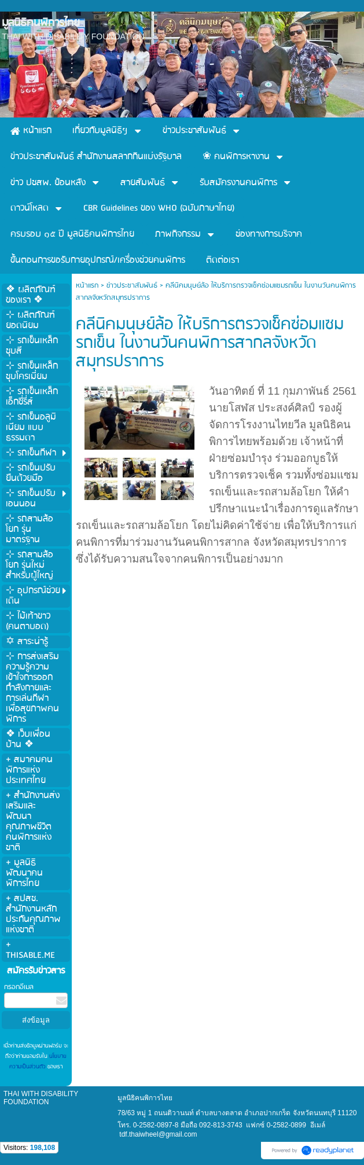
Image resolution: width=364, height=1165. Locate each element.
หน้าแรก (87, 286)
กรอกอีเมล (19, 987)
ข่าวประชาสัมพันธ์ (131, 286)
